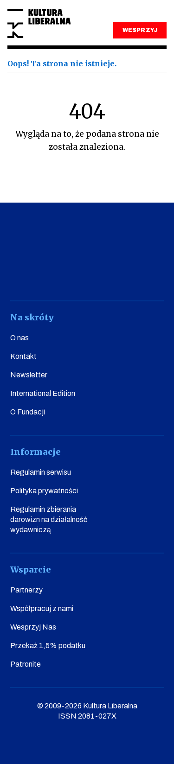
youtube (47, 275)
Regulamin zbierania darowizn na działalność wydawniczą (48, 519)
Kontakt (23, 356)
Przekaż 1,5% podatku (47, 645)
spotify (153, 275)
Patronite (25, 664)
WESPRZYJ (139, 30)
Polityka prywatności (44, 491)
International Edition (42, 393)
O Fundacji (27, 412)
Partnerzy (26, 590)
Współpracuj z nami (41, 608)
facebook (21, 275)
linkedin (127, 275)
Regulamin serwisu (40, 472)
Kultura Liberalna (39, 23)
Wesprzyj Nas (33, 627)
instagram (73, 275)
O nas (19, 338)
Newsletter (28, 375)
